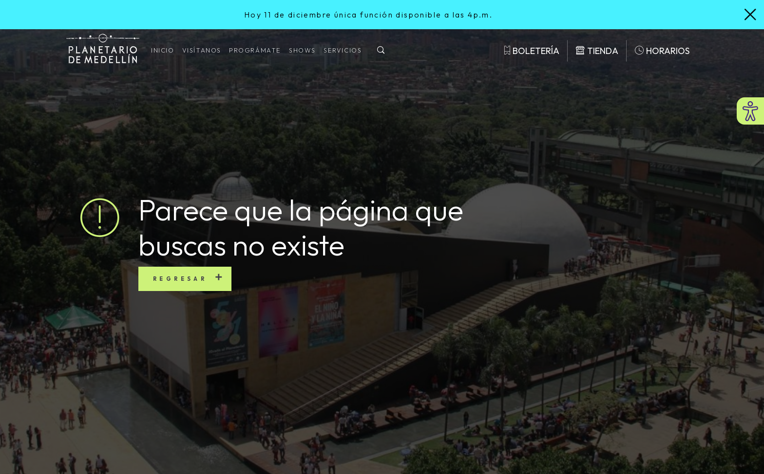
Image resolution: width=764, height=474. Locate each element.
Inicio (162, 50)
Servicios (343, 50)
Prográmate (255, 50)
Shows (302, 50)
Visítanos (201, 50)
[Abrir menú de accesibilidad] (750, 111)
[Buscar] (381, 50)
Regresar (180, 278)
